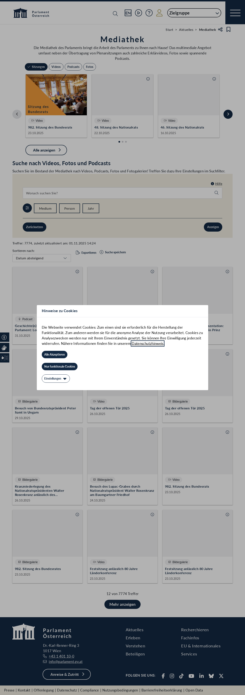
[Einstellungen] (56, 378)
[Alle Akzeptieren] (54, 354)
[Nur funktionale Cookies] (60, 366)
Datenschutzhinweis (147, 343)
